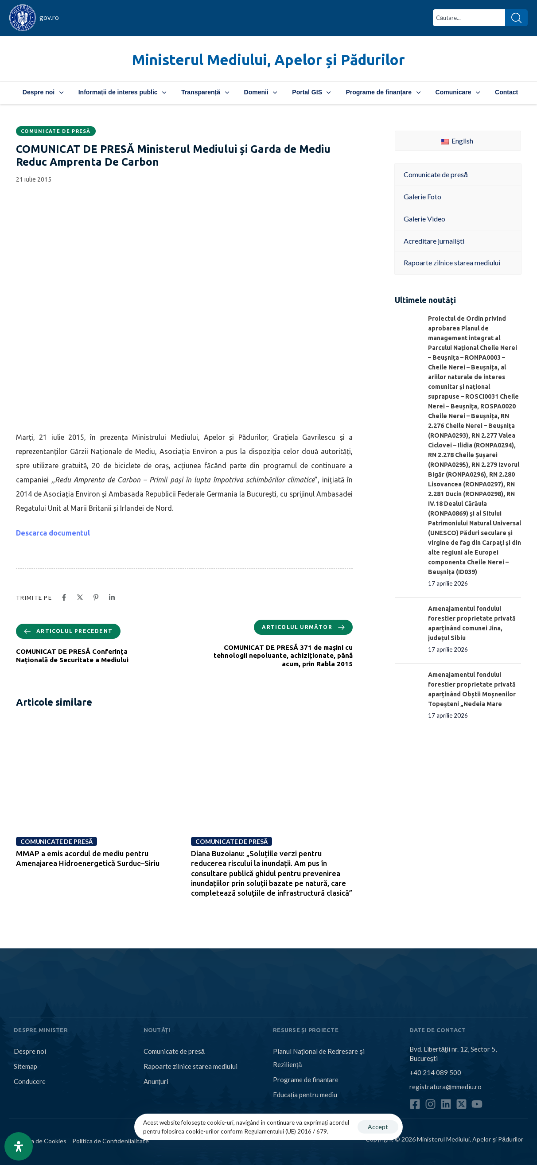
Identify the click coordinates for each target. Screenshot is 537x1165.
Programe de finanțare (383, 92)
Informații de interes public (122, 92)
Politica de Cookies (40, 1141)
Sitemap (25, 1066)
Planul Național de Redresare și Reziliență (319, 1057)
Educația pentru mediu (305, 1095)
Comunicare (458, 92)
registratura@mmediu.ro (445, 1087)
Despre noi (43, 92)
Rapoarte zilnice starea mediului (190, 1066)
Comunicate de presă (56, 131)
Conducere (30, 1081)
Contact (506, 92)
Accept (378, 1126)
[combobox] (469, 17)
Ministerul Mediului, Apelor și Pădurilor (268, 59)
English (457, 140)
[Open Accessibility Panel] (18, 1146)
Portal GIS (311, 92)
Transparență (205, 92)
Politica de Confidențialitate (110, 1141)
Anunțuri (156, 1081)
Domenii (260, 92)
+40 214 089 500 (435, 1072)
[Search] (516, 17)
